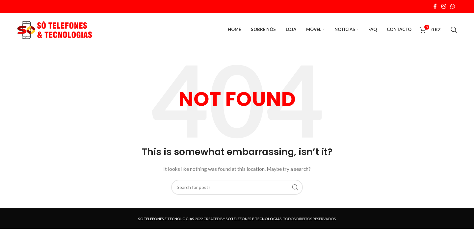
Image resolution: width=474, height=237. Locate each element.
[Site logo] (54, 29)
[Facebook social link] (435, 6)
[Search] (454, 29)
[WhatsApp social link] (452, 6)
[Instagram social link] (443, 6)
